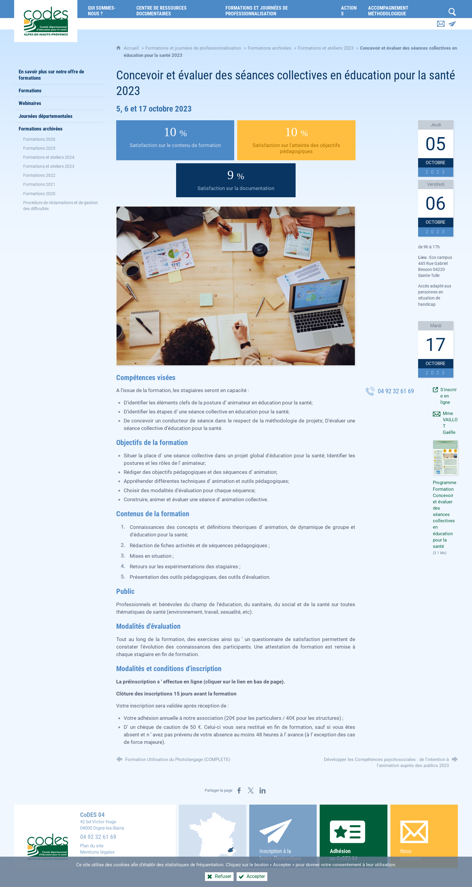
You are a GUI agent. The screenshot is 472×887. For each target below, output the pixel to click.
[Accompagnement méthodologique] (405, 9)
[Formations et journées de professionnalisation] (279, 9)
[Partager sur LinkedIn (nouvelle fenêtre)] (262, 790)
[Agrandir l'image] (235, 285)
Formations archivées (269, 48)
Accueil (132, 48)
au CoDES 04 (353, 841)
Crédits (87, 858)
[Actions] (350, 9)
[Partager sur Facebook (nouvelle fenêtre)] (239, 790)
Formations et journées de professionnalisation (193, 48)
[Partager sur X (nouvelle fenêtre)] (251, 790)
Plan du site (92, 846)
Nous (424, 841)
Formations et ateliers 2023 (325, 48)
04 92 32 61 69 (98, 836)
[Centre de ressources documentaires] (176, 9)
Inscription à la (283, 840)
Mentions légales (97, 852)
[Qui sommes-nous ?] (107, 9)
